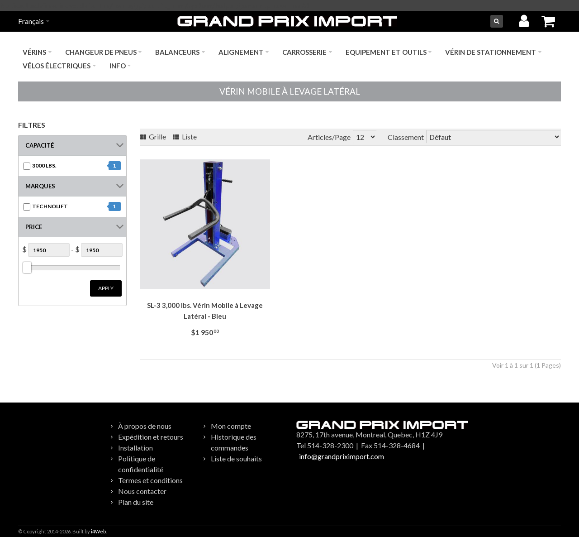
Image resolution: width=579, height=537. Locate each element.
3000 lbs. (44, 165)
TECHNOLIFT (50, 206)
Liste (185, 136)
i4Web (98, 531)
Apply (106, 288)
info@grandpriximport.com (341, 456)
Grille (153, 136)
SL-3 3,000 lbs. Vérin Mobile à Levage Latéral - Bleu (205, 310)
